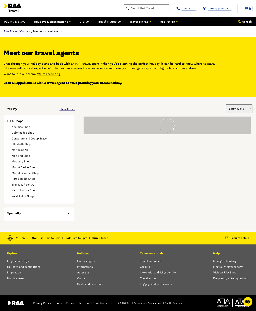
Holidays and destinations (24, 267)
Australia (83, 272)
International (85, 267)
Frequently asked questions (231, 278)
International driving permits (158, 272)
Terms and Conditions (92, 303)
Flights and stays (18, 261)
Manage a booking (224, 261)
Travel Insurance (109, 21)
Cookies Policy (64, 303)
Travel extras (148, 278)
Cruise (84, 21)
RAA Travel (11, 31)
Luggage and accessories (156, 284)
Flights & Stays (14, 21)
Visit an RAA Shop (224, 272)
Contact (25, 31)
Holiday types (86, 261)
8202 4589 (21, 238)
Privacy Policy (42, 303)
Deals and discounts (90, 284)
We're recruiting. (49, 74)
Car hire (145, 267)
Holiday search (16, 278)
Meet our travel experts (228, 267)
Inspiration (14, 272)
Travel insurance (150, 261)
